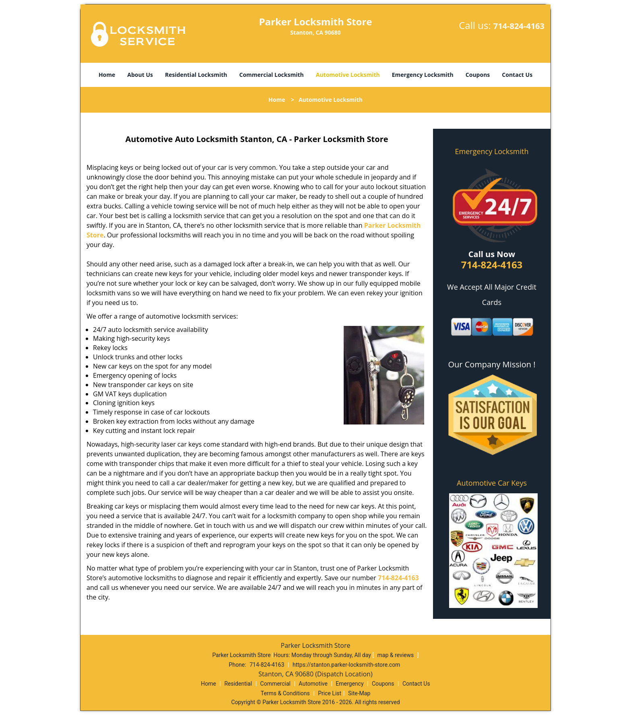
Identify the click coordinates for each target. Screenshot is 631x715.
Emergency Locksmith (423, 74)
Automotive (313, 683)
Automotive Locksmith (348, 74)
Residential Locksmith (196, 74)
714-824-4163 (518, 26)
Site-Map (359, 693)
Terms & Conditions (285, 693)
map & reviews (396, 655)
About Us (140, 74)
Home (107, 74)
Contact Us (517, 74)
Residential (238, 683)
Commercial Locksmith (271, 74)
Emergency (349, 683)
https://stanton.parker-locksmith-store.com (346, 664)
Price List (329, 693)
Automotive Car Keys (492, 483)
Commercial (275, 683)
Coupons (478, 74)
